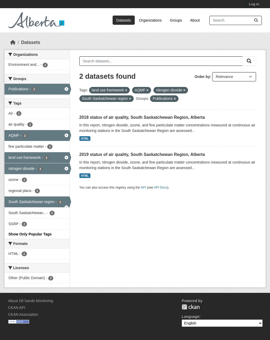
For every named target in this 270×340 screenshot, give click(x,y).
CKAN (191, 307)
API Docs (160, 187)
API (143, 187)
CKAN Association (23, 314)
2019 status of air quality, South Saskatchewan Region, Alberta (142, 154)
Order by (202, 77)
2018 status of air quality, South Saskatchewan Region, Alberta (142, 117)
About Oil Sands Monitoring (30, 301)
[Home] (13, 42)
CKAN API (16, 307)
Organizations (150, 20)
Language (190, 316)
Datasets (123, 20)
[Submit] (256, 20)
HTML (85, 138)
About (195, 20)
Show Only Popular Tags (30, 234)
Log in (254, 4)
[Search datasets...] (235, 20)
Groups (176, 20)
